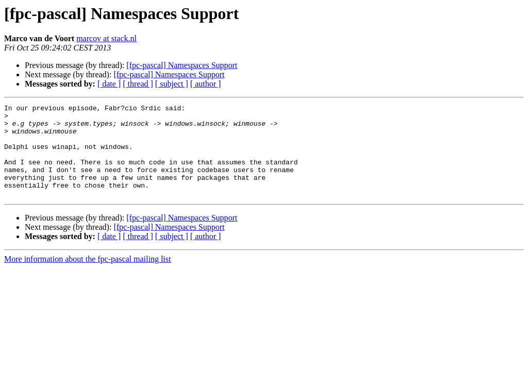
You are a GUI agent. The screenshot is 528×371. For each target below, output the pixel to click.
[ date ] (109, 83)
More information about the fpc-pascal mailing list (87, 277)
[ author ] (205, 83)
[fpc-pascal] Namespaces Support (181, 65)
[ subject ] (171, 83)
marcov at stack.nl (106, 38)
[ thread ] (138, 83)
